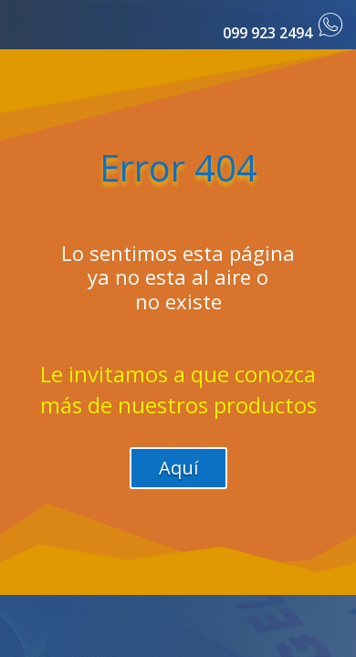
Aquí (178, 467)
